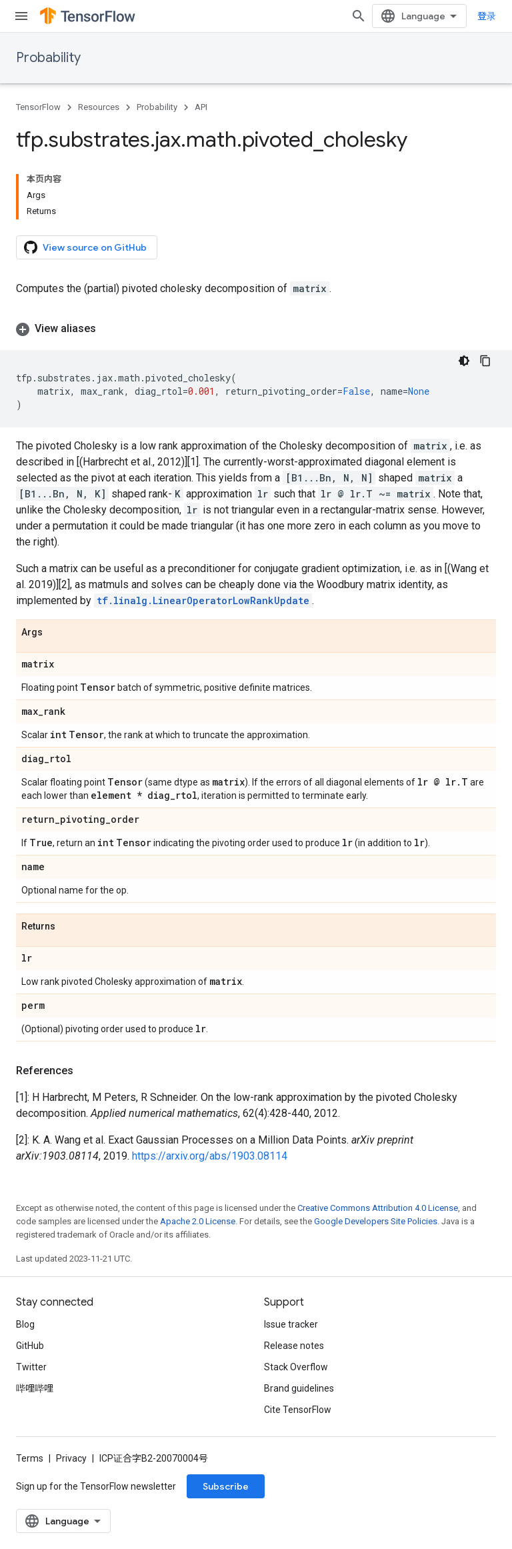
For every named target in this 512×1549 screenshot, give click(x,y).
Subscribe (226, 1486)
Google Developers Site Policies (375, 1221)
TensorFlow (38, 107)
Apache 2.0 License (197, 1221)
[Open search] (359, 16)
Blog (25, 1324)
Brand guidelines (299, 1388)
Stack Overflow (296, 1367)
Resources (98, 107)
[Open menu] (21, 16)
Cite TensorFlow (297, 1409)
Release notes (294, 1345)
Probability (48, 57)
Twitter (31, 1367)
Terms (29, 1458)
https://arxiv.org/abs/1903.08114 (209, 1156)
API (201, 107)
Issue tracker (291, 1324)
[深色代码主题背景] (464, 360)
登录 (486, 16)
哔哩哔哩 (34, 1388)
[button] (256, 329)
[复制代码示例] (485, 360)
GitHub (30, 1345)
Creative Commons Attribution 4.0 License (377, 1208)
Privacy (71, 1458)
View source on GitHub (85, 247)
